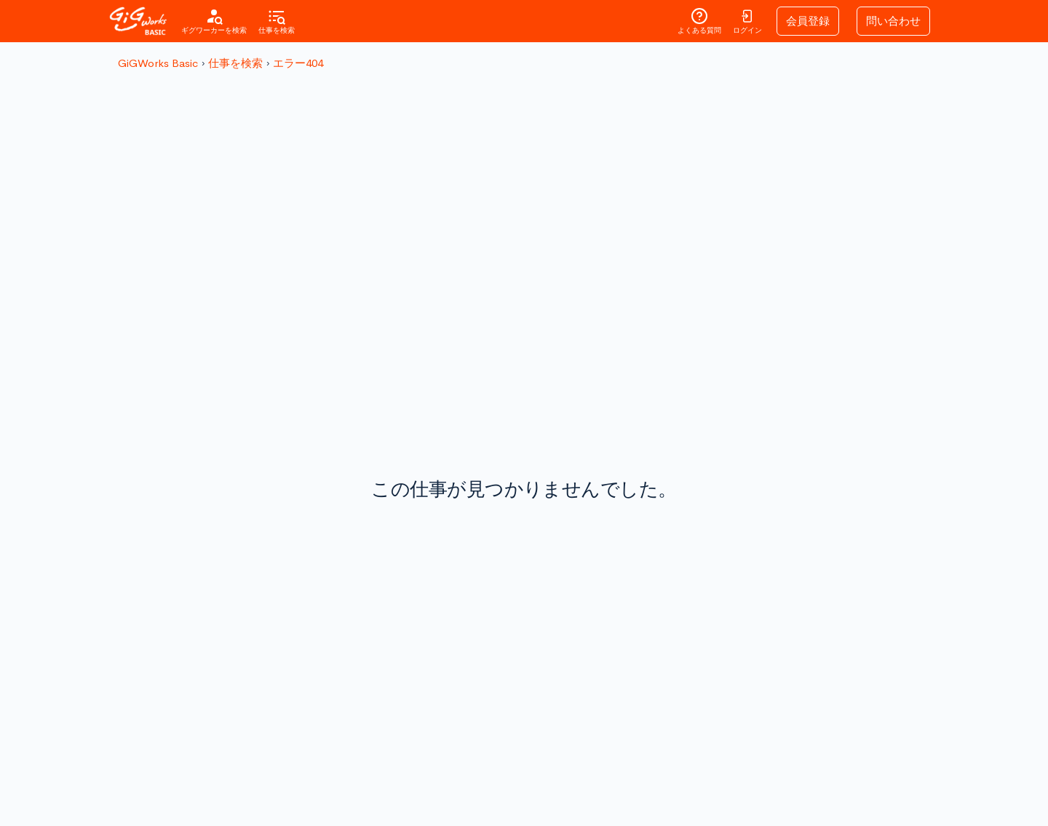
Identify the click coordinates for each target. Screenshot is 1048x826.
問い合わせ (893, 21)
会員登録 (808, 21)
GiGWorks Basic (158, 63)
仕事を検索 (235, 63)
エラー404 (298, 63)
